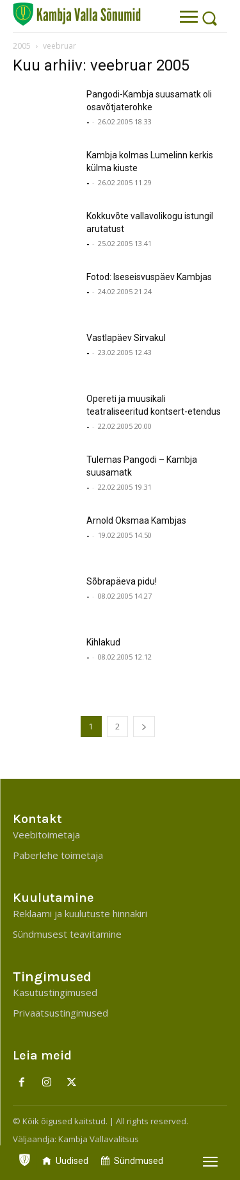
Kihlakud (103, 642)
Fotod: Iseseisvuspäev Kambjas (149, 277)
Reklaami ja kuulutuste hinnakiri (80, 913)
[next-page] (144, 726)
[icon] (24, 1156)
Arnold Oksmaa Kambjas (136, 520)
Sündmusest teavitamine (67, 933)
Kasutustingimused (55, 992)
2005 (22, 45)
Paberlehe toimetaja (58, 855)
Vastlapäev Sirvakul (126, 338)
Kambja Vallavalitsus (98, 1139)
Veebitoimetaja (46, 834)
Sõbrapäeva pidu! (121, 581)
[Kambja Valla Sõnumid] (77, 14)
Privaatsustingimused (60, 1012)
